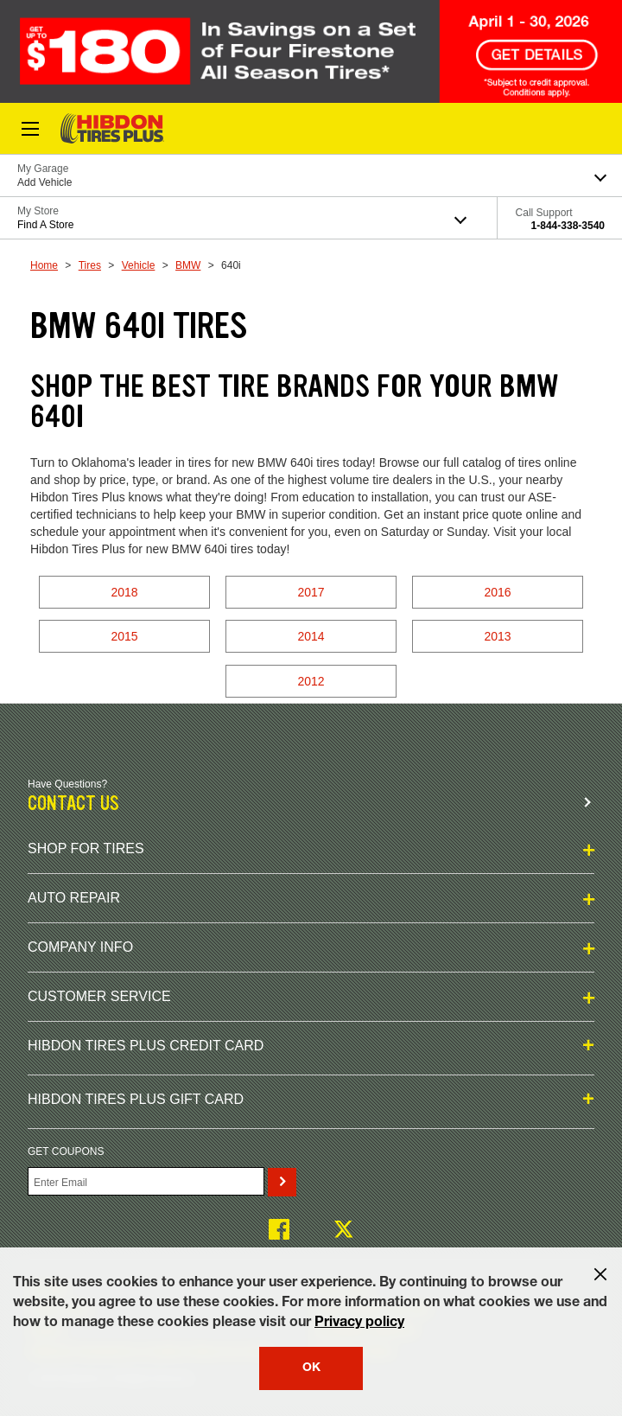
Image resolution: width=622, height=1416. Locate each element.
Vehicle (139, 265)
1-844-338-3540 (568, 226)
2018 (124, 592)
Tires (90, 265)
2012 (310, 681)
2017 (310, 592)
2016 (497, 592)
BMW (187, 265)
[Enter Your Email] (146, 1181)
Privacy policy (359, 1323)
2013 (497, 636)
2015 (124, 636)
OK (311, 1368)
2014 (310, 636)
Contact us (73, 803)
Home (44, 265)
